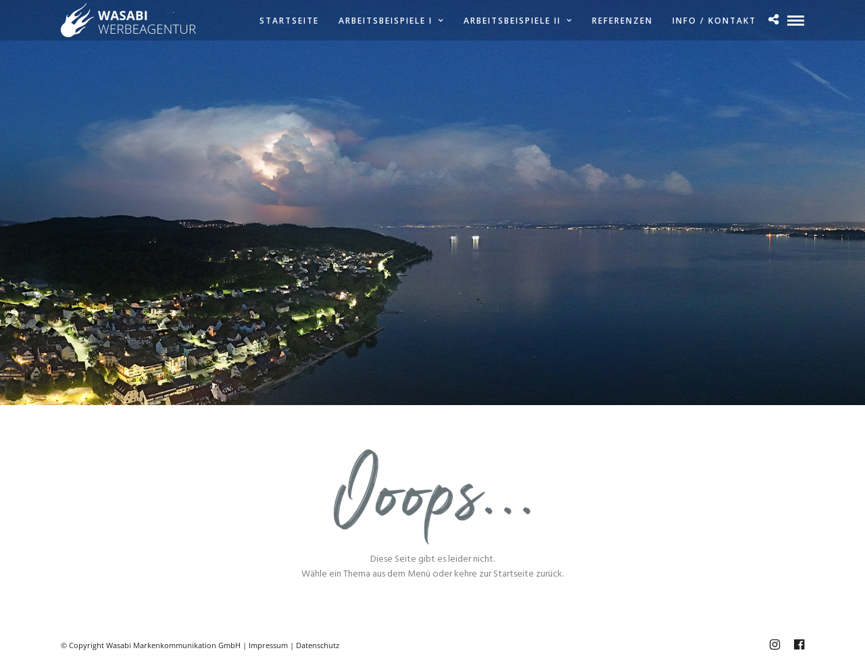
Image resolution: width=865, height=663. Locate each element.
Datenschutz (317, 645)
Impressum (268, 645)
